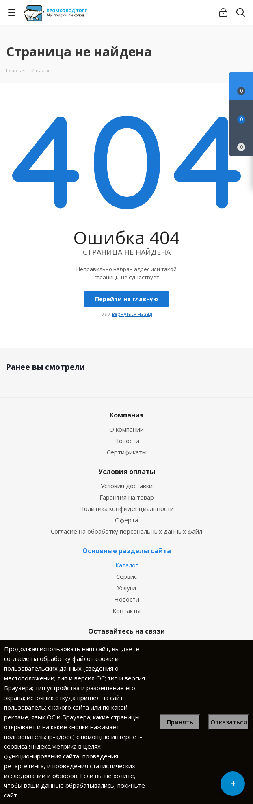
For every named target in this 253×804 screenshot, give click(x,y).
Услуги (126, 588)
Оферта (126, 520)
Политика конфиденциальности (126, 508)
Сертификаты (127, 452)
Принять (180, 722)
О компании (126, 429)
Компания (127, 415)
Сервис (126, 576)
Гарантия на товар (126, 497)
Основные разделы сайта (126, 550)
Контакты (126, 610)
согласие (17, 658)
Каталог (126, 565)
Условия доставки (127, 486)
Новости (126, 441)
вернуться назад (132, 314)
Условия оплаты (126, 471)
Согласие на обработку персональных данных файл (126, 531)
